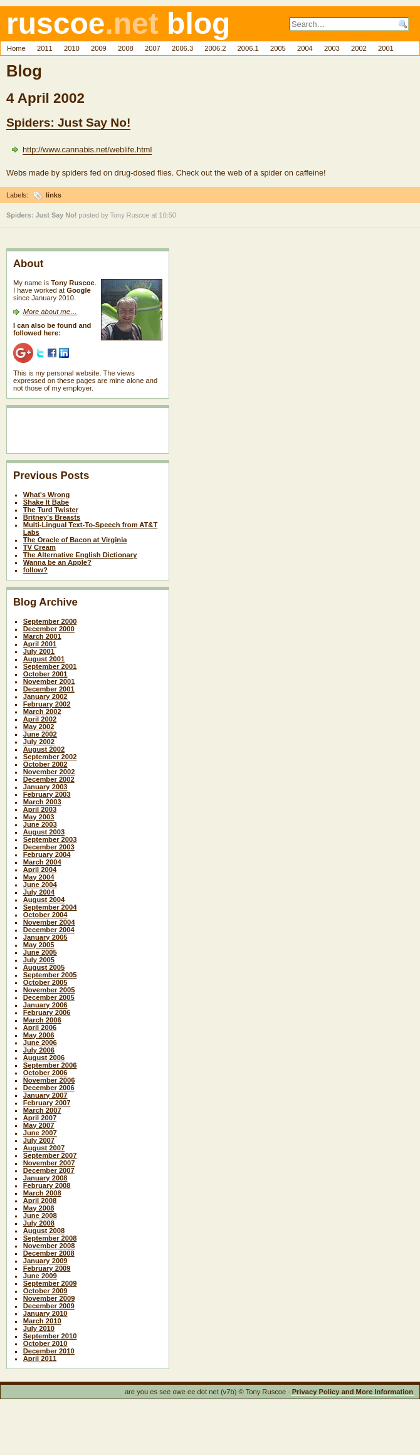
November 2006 (49, 1080)
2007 (152, 48)
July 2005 (39, 960)
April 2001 (39, 644)
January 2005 (45, 937)
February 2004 (47, 854)
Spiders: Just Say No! (68, 122)
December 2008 (49, 1253)
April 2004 (39, 869)
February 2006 (47, 1012)
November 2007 (49, 1163)
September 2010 (50, 1336)
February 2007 (47, 1102)
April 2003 (39, 809)
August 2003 (44, 832)
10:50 (167, 215)
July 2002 (39, 741)
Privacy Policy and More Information (352, 1391)
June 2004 (40, 884)
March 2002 (42, 711)
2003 (332, 48)
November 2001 (49, 681)
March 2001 (42, 636)
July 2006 (39, 1050)
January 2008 (45, 1178)
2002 (359, 48)
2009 (99, 48)
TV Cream (39, 547)
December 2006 (49, 1087)
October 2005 (45, 982)
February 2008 (47, 1185)
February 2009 (47, 1268)
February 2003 (47, 794)
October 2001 (45, 674)
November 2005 (49, 990)
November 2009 (49, 1298)
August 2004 (44, 899)
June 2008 (40, 1215)
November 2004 (49, 922)
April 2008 (39, 1200)
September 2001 (50, 666)
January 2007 (45, 1095)
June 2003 (40, 824)
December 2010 (49, 1351)
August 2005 (44, 967)
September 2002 (50, 756)
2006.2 (215, 48)
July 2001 (39, 651)
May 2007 (39, 1125)
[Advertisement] (86, 433)
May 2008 (39, 1208)
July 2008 (39, 1223)
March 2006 (42, 1020)
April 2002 (39, 719)
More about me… (50, 311)
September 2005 (50, 975)
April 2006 (39, 1027)
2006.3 (182, 48)
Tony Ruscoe (130, 215)
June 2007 (40, 1133)
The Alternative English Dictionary (80, 555)
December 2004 (49, 929)
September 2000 (50, 621)
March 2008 (42, 1193)
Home (16, 48)
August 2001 (44, 659)
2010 (72, 48)
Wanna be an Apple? (57, 562)
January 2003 (45, 787)
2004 (305, 48)
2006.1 (248, 48)
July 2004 (39, 892)
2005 (278, 48)
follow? (35, 570)
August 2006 (44, 1057)
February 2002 (47, 704)
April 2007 (39, 1117)
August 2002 (44, 749)
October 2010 (45, 1343)
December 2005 (49, 997)
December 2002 (49, 779)
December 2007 (49, 1170)
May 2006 (39, 1035)
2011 (45, 48)
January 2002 (45, 696)
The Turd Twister (50, 509)
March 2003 (42, 802)
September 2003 (50, 839)
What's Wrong (46, 494)
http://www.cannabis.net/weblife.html (87, 149)
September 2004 (50, 907)
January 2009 (45, 1260)
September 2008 (50, 1238)
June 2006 (40, 1042)
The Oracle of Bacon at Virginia (75, 540)
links (53, 195)
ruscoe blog (118, 23)
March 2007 (42, 1110)
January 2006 (45, 1005)
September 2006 (50, 1065)
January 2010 (45, 1313)
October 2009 (45, 1291)
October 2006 (45, 1072)
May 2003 (39, 817)
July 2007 (39, 1140)
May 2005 (39, 944)
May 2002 (39, 726)
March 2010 (42, 1321)
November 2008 (49, 1245)
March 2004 (42, 862)
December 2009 (49, 1306)
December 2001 (49, 689)
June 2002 (40, 734)
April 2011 (39, 1358)
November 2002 (49, 771)
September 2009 (50, 1283)
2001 (386, 48)
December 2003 (49, 847)
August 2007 (44, 1148)
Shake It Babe (46, 502)
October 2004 (45, 914)
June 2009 (40, 1275)
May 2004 (39, 877)
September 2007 (50, 1155)
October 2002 (45, 764)
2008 (126, 48)
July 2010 (39, 1328)
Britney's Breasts (52, 517)
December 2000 (49, 629)
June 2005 (40, 952)
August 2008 (44, 1230)
